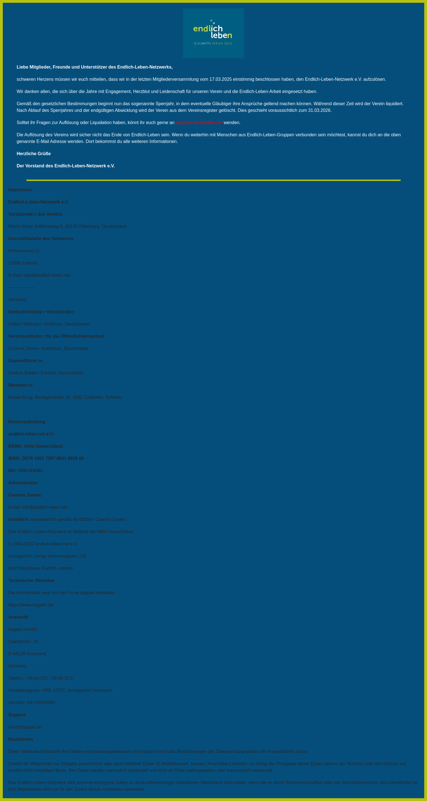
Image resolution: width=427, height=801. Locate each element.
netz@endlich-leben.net (199, 122)
